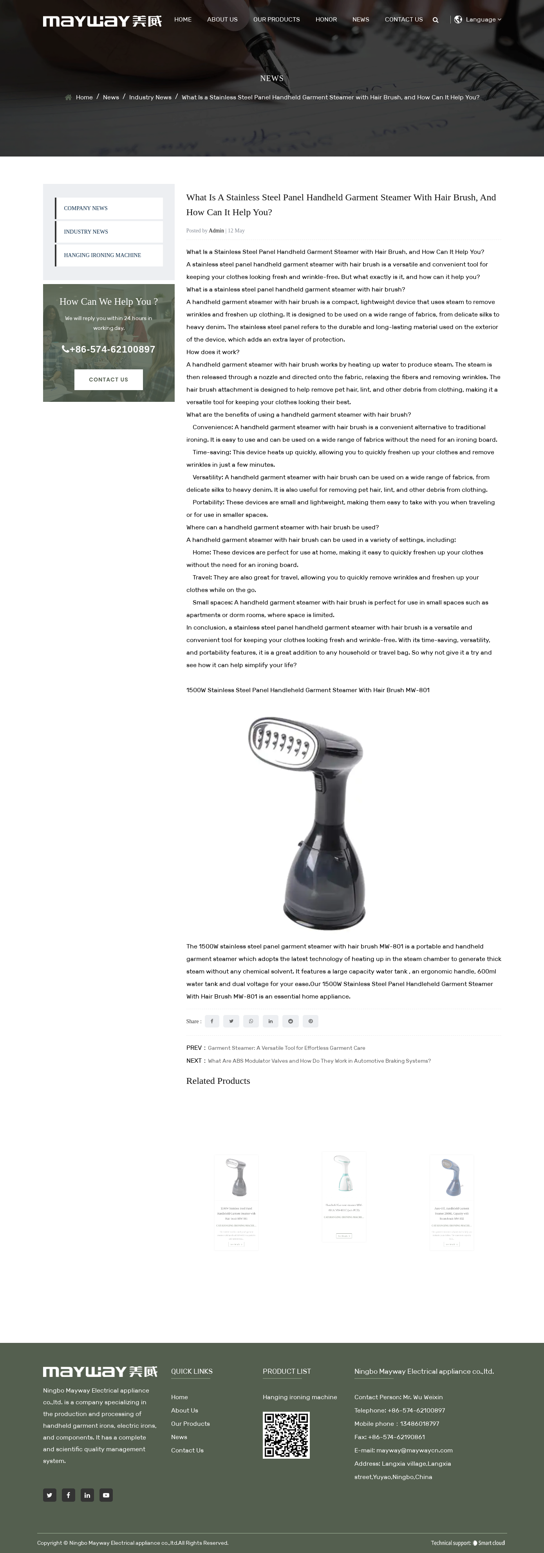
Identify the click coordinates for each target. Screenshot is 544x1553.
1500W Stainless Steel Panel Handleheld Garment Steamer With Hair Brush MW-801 (308, 690)
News (360, 19)
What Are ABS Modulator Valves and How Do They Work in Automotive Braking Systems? (319, 1061)
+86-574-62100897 (109, 349)
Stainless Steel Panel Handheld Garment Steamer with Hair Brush (310, 252)
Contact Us (404, 19)
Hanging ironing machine (102, 255)
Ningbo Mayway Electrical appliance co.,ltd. (123, 1543)
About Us (222, 19)
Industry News (150, 97)
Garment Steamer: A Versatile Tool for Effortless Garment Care (286, 1048)
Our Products (276, 19)
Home (183, 19)
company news (86, 208)
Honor (326, 19)
